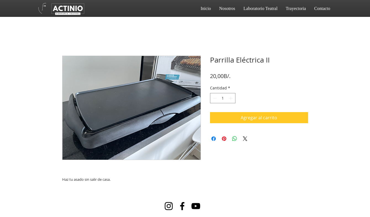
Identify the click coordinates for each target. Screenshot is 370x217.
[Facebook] (182, 206)
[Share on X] (245, 138)
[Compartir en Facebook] (213, 138)
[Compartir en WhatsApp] (234, 138)
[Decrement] (214, 98)
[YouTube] (195, 206)
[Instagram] (168, 206)
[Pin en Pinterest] (224, 138)
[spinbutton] (223, 98)
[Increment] (231, 98)
